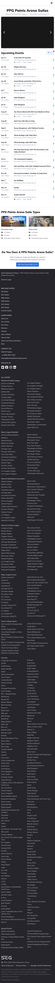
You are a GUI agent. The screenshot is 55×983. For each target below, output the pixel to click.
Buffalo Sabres (6, 534)
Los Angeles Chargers (35, 386)
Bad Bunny (5, 697)
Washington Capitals (35, 567)
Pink (28, 813)
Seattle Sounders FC (34, 605)
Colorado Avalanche (8, 545)
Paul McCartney (33, 796)
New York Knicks (33, 492)
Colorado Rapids (7, 591)
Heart (3, 867)
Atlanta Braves (6, 440)
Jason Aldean (6, 892)
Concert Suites (6, 311)
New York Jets (32, 405)
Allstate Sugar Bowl (8, 629)
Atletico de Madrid (8, 931)
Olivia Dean (31, 788)
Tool (28, 899)
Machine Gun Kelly (34, 713)
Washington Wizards (35, 520)
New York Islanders (34, 530)
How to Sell (5, 338)
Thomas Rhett (32, 893)
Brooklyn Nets (6, 487)
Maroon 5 (30, 729)
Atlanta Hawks (6, 482)
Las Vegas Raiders (33, 383)
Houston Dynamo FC (8, 605)
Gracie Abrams (6, 854)
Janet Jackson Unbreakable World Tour (11, 888)
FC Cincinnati (6, 600)
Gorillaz (4, 851)
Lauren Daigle (32, 682)
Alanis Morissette (7, 674)
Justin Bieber (5, 909)
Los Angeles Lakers (8, 518)
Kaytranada (31, 666)
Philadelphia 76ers (34, 501)
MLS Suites (5, 307)
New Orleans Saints (34, 400)
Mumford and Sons (34, 763)
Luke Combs (31, 710)
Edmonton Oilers (7, 556)
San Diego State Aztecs (35, 646)
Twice (29, 904)
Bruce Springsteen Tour (9, 738)
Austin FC (4, 580)
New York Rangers (34, 533)
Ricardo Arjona (32, 824)
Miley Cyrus (31, 752)
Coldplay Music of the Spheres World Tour (12, 784)
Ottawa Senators (33, 536)
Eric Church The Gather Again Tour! (12, 838)
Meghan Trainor (33, 741)
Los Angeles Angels (8, 471)
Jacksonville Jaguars (8, 422)
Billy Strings (5, 716)
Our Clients (5, 322)
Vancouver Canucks (34, 561)
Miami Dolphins (33, 391)
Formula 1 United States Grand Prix (12, 938)
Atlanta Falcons (7, 386)
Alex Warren (5, 677)
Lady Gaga (31, 680)
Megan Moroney (33, 738)
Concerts (4, 658)
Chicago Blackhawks (9, 542)
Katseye (30, 660)
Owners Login (6, 280)
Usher (29, 910)
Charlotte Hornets (7, 490)
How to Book (6, 334)
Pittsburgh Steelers (34, 411)
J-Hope (3, 884)
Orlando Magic (32, 498)
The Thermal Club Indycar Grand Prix (39, 937)
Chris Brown (5, 769)
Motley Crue (31, 760)
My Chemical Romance (35, 766)
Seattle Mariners (33, 460)
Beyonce (4, 708)
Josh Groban (5, 903)
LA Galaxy (5, 611)
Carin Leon (5, 758)
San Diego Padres (33, 454)
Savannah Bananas (34, 931)
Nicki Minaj (31, 777)
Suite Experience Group (9, 273)
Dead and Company (8, 799)
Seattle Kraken (32, 547)
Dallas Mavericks (7, 498)
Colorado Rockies (7, 460)
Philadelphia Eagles (34, 408)
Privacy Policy (21, 965)
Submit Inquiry (6, 352)
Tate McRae (31, 874)
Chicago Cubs (6, 449)
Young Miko (31, 918)
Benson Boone (6, 702)
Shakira (30, 849)
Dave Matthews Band (9, 796)
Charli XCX (5, 766)
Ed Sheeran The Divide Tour (11, 829)
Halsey (3, 862)
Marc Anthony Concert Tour (37, 724)
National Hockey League (10, 525)
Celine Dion (5, 763)
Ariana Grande (6, 683)
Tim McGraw (31, 896)
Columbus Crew (7, 594)
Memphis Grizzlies (8, 520)
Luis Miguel (31, 702)
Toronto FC (31, 613)
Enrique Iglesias (7, 835)
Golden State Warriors (9, 506)
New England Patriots (35, 397)
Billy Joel (4, 713)
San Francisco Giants (34, 457)
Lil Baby (30, 685)
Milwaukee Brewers (34, 437)
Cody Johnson (6, 780)
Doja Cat (4, 818)
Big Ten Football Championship (12, 642)
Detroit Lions (5, 411)
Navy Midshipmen (33, 632)
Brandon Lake (6, 733)
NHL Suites (5, 304)
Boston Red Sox (7, 446)
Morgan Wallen (33, 757)
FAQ (2, 344)
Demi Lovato (5, 802)
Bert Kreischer (6, 705)
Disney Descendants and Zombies (10, 811)
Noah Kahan (31, 782)
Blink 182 (4, 724)
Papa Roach (31, 793)
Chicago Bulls (6, 493)
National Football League (10, 381)
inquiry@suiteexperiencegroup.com (14, 358)
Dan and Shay (6, 788)
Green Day (5, 856)
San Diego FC (32, 599)
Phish (29, 810)
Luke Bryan (31, 707)
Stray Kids (31, 865)
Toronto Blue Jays (33, 471)
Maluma (30, 718)
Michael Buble (32, 749)
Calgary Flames (7, 536)
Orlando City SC (33, 588)
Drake (3, 823)
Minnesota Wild (7, 564)
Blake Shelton (6, 721)
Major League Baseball (9, 432)
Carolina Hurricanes (8, 539)
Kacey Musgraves (7, 917)
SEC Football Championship (37, 643)
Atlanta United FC (7, 577)
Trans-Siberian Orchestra (36, 902)
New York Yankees (34, 446)
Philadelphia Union (34, 591)
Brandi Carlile (6, 730)
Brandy (3, 735)
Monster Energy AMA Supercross (39, 754)
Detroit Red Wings (8, 553)
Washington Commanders (36, 425)
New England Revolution (36, 580)
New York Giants (33, 402)
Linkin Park (31, 691)
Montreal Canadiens (8, 567)
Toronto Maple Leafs (34, 555)
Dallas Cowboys (7, 406)
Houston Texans (7, 417)
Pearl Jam (30, 802)
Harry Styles (5, 865)
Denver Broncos (7, 408)
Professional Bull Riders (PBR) (12, 948)
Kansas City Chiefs (8, 425)
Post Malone (31, 818)
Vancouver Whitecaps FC (36, 616)
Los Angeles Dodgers (9, 474)
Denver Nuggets (7, 501)
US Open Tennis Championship (38, 942)
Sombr (29, 860)
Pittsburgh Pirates (33, 451)
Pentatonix (31, 804)
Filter (51, 52)
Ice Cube (4, 870)
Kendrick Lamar (33, 674)
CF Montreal (5, 583)
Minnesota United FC (9, 616)
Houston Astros (7, 465)
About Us (4, 318)
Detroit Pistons (6, 504)
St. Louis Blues (32, 550)
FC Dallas (4, 602)
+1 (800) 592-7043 (8, 355)
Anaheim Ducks (7, 528)
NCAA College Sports (9, 621)
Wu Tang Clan (32, 915)
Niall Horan (31, 774)
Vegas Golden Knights (35, 564)
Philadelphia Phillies (34, 448)
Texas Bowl (31, 649)
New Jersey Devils (33, 528)
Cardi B (4, 755)
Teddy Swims (32, 879)
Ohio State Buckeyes (34, 635)
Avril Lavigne (6, 691)
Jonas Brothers (6, 900)
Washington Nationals (35, 473)
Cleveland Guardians (9, 457)
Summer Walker (33, 868)
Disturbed (4, 815)
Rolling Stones (32, 829)
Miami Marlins (32, 434)
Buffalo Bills (5, 392)
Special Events (6, 928)
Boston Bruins (6, 531)
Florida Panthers (7, 559)
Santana (30, 846)
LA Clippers (5, 515)
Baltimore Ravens (7, 389)
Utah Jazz (30, 517)
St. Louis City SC (33, 610)
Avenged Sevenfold (8, 688)
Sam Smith (31, 843)
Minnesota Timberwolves (36, 487)
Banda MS (5, 699)
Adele (3, 672)
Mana (29, 721)
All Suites (4, 292)
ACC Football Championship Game (11, 625)
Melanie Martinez (33, 743)
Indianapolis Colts (7, 419)
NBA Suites (5, 298)
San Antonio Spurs (34, 512)
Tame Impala (32, 871)
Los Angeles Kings (8, 561)
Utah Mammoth (33, 558)
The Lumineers (32, 888)
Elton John (5, 832)
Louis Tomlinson (33, 699)
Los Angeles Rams (34, 388)
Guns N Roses (6, 859)
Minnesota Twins (33, 440)
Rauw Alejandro (33, 821)
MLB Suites (5, 301)
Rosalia (30, 835)
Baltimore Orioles (7, 443)
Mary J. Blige (31, 732)
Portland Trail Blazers (35, 506)
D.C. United (5, 597)
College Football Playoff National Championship (10, 652)
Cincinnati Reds (7, 454)
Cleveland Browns (8, 403)
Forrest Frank (6, 845)
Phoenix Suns (32, 503)
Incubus (4, 873)
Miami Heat (31, 481)
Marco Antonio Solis (34, 727)
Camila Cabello (6, 749)
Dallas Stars (5, 550)
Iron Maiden (5, 876)
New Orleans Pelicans (35, 489)
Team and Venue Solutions (11, 341)
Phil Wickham (32, 807)
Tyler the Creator (33, 907)
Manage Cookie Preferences (41, 965)
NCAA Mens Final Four (35, 629)
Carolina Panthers (7, 394)
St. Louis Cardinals (34, 462)
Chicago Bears (6, 397)
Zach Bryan (31, 924)
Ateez (3, 685)
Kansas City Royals (8, 468)
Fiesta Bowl (31, 626)
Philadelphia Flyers (34, 539)
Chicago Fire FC (7, 588)
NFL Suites (5, 295)
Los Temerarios (32, 696)
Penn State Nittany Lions (36, 637)
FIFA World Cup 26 (8, 934)
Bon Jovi (4, 727)
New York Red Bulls (34, 585)
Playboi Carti (32, 815)
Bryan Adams (6, 744)
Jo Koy (3, 898)
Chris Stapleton (6, 771)
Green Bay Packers (8, 414)
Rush (29, 838)
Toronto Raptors (33, 514)
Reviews (4, 328)
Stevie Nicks (31, 863)
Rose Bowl (31, 640)
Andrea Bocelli (6, 680)
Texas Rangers (32, 468)
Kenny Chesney (32, 677)
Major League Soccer (8, 575)
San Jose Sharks (33, 544)
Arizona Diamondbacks (9, 435)
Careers (4, 331)
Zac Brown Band (33, 921)
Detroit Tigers (6, 463)
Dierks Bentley (6, 804)
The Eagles (31, 885)
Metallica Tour (32, 746)
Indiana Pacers (6, 512)
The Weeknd (31, 890)
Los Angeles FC (6, 613)
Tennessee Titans (33, 422)
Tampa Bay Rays (33, 465)
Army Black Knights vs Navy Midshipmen (11, 633)
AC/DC (3, 663)
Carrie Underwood (8, 760)
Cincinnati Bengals (8, 400)
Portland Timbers (33, 594)
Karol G (4, 922)
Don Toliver (5, 821)
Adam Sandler (6, 669)
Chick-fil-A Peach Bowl (9, 648)
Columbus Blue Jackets (9, 547)
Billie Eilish (5, 710)
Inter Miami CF (6, 608)
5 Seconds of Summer (9, 660)
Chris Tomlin (5, 774)
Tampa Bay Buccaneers (35, 419)
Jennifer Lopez (6, 895)
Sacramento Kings (33, 509)
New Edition (31, 771)
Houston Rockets (7, 509)
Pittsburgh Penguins (20, 14)
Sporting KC (31, 608)
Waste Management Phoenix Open (38, 945)
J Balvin (4, 878)
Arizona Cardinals (7, 383)
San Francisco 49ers (34, 414)
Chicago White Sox (8, 452)
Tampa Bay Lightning (35, 553)
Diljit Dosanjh (6, 807)
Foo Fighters (5, 842)
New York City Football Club (37, 583)
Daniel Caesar (6, 791)
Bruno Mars (5, 741)
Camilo (3, 752)
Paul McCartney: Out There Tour (39, 799)
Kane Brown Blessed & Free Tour (13, 919)
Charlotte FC (5, 586)
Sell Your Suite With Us (27, 264)
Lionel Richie (31, 693)
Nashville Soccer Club (35, 577)
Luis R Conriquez (33, 704)
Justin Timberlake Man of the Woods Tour (11, 912)
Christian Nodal (7, 777)
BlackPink (4, 719)
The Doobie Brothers (34, 882)
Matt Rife (30, 735)
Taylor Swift (31, 877)
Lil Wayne (31, 688)
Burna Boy (5, 747)
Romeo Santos (32, 832)
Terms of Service (7, 965)
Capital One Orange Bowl (10, 645)
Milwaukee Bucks (33, 484)
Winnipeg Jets (32, 569)
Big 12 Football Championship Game (12, 638)
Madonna (30, 716)
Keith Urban (31, 668)
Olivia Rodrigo (32, 791)
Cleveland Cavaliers (8, 495)
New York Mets (32, 443)
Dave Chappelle (7, 793)
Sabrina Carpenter (33, 840)
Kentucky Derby (7, 942)
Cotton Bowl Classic (34, 624)
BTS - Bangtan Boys (8, 694)
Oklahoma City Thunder (36, 495)
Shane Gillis (31, 852)
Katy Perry (31, 663)
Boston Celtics (6, 484)
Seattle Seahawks (33, 416)
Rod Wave (31, 827)
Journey (4, 906)
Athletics (4, 438)
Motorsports (5, 945)
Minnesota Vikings (34, 394)
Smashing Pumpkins (34, 857)
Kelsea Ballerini (32, 671)
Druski (3, 826)
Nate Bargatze (32, 768)
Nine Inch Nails (32, 779)
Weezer (30, 913)
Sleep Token (31, 854)
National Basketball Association (13, 479)
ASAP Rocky (5, 666)
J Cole (3, 881)
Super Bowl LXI (32, 427)
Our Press (4, 325)
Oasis (29, 785)
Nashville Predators (8, 570)
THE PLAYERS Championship (38, 934)
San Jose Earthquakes (35, 602)
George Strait (6, 848)
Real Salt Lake (32, 596)
